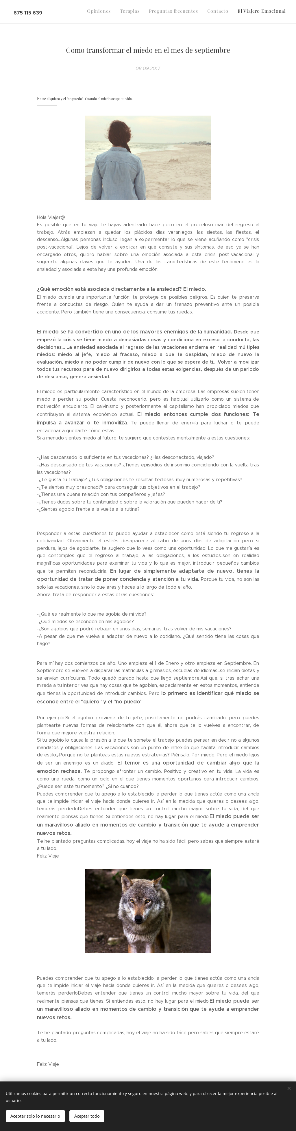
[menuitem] (250, 12)
